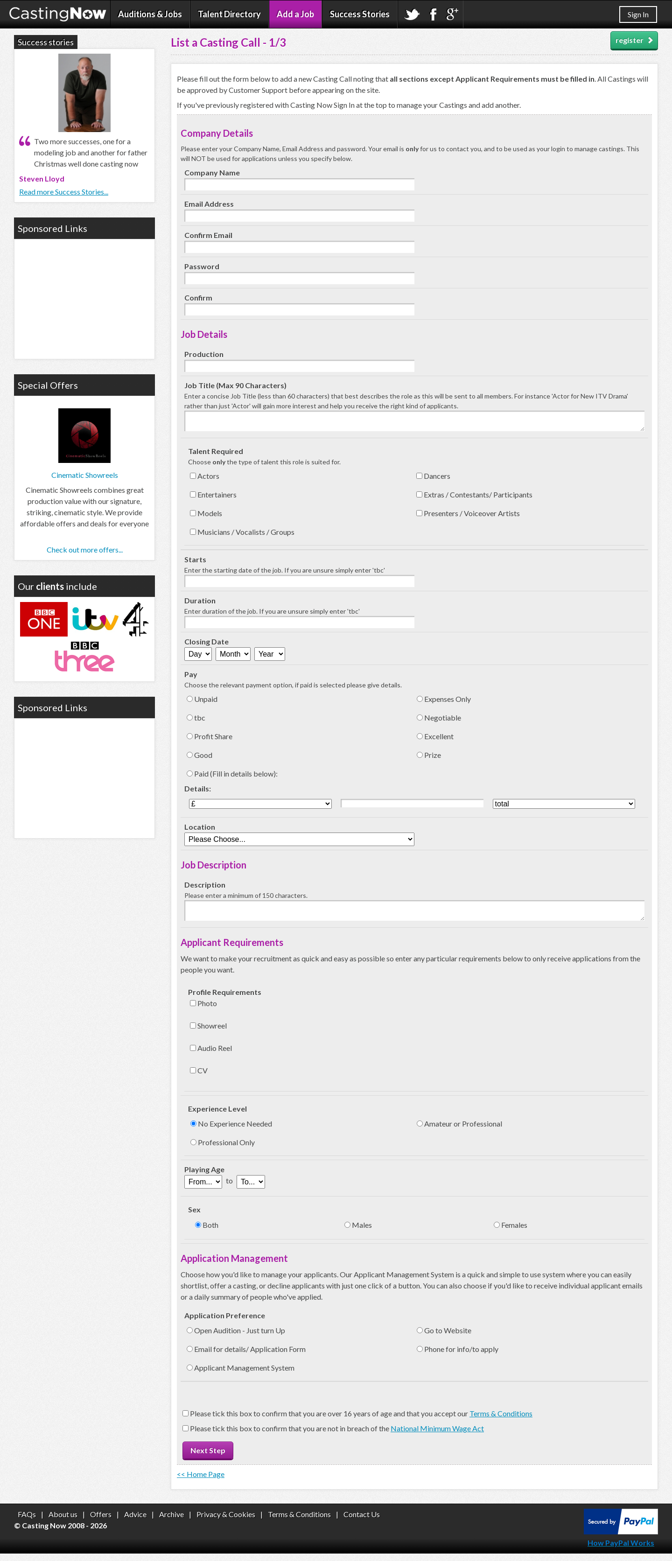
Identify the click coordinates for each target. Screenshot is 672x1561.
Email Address (209, 203)
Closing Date (206, 645)
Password (201, 266)
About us (63, 1521)
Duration (200, 604)
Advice (135, 1521)
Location (199, 830)
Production (204, 354)
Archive (171, 1521)
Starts (195, 563)
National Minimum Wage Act (437, 1435)
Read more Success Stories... (63, 191)
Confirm (198, 297)
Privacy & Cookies (225, 1521)
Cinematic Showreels (84, 474)
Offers (101, 1521)
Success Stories (360, 14)
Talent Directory (229, 14)
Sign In (638, 14)
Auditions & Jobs (150, 14)
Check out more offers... (85, 549)
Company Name (212, 172)
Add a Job (295, 14)
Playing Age (204, 1176)
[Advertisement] (84, 297)
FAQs (27, 1521)
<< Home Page (200, 1481)
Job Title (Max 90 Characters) (235, 385)
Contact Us (361, 1521)
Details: (197, 792)
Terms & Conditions (500, 1420)
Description (204, 888)
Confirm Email (208, 235)
